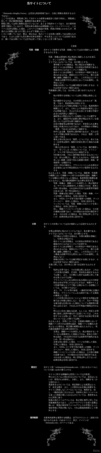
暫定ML (96, 451)
